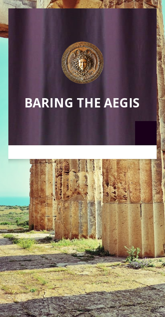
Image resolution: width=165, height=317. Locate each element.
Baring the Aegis (81, 102)
